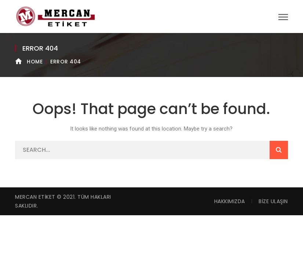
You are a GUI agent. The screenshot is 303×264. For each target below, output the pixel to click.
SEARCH (279, 150)
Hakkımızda (229, 201)
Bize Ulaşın (273, 201)
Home (35, 61)
